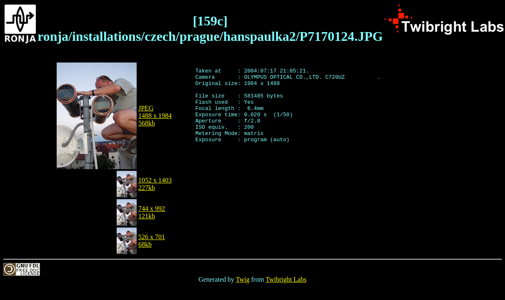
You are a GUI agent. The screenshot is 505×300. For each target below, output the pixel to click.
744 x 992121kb (151, 212)
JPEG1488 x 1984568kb (155, 116)
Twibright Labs (285, 279)
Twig (243, 279)
